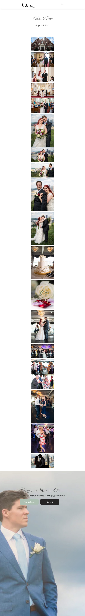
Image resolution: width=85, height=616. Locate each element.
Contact (50, 502)
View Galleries (29, 502)
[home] (28, 4)
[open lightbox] (42, 44)
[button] (62, 4)
